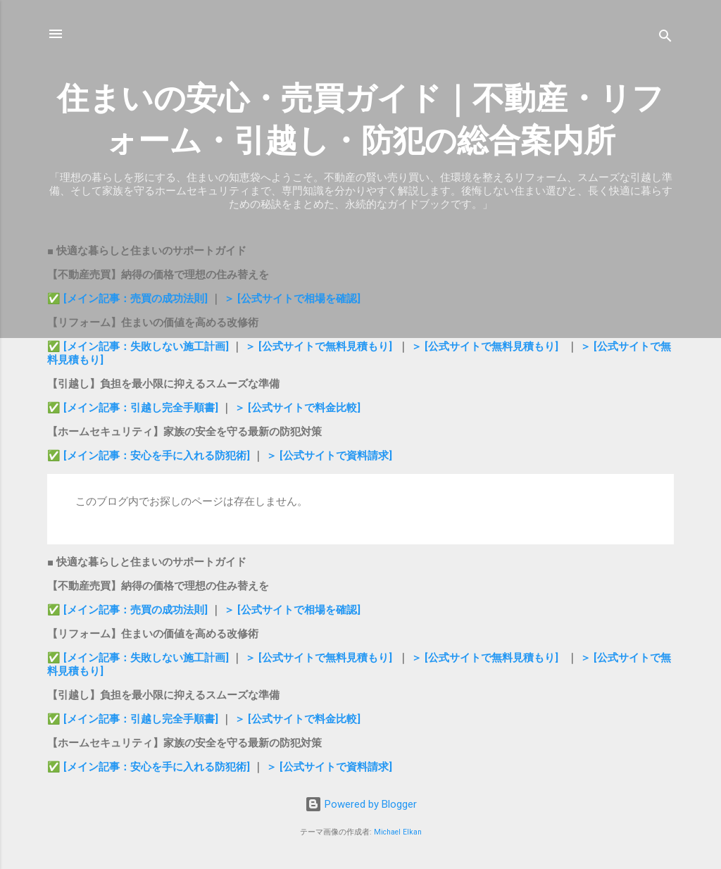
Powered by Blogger (361, 804)
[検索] (665, 38)
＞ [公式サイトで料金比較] (297, 407)
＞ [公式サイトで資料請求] (329, 455)
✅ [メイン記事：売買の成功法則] (127, 298)
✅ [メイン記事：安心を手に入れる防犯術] (150, 455)
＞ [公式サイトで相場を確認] (292, 298)
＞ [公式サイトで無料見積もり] (318, 346)
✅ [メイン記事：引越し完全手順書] (134, 407)
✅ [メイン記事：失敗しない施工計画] (139, 346)
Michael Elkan (398, 832)
